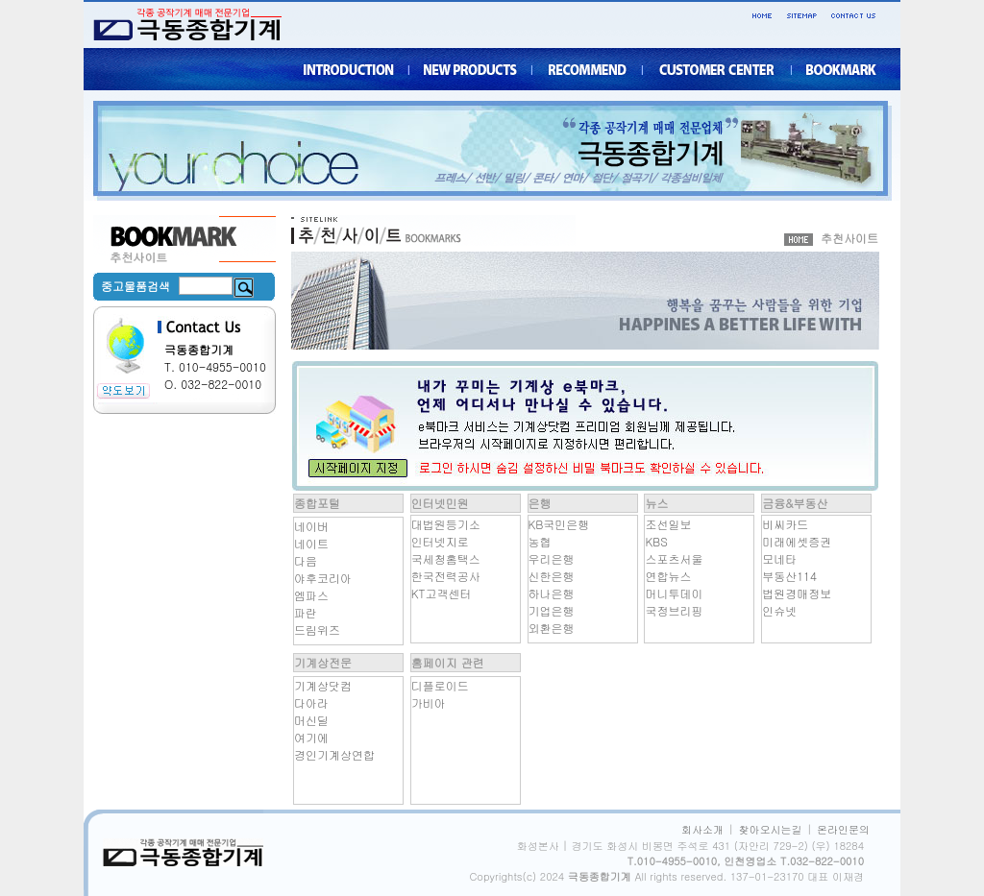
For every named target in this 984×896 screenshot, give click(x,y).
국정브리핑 (673, 610)
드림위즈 (317, 629)
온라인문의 (843, 829)
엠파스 (311, 595)
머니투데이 (673, 593)
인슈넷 (779, 610)
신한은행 (552, 576)
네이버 (311, 526)
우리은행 (552, 558)
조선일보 (668, 524)
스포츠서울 (673, 558)
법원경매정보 (796, 593)
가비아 (428, 702)
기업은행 (552, 610)
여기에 (311, 737)
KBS (656, 541)
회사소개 (702, 829)
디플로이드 (440, 685)
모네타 (779, 558)
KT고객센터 (441, 593)
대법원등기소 (445, 524)
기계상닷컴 (323, 685)
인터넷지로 (440, 541)
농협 (540, 541)
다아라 (311, 702)
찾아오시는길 (770, 829)
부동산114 (789, 576)
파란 (305, 612)
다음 (305, 560)
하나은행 (552, 593)
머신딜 (311, 720)
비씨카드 (785, 524)
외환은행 (552, 627)
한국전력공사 (445, 576)
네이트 (311, 543)
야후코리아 (323, 577)
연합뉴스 (668, 576)
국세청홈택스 (445, 558)
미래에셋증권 (796, 541)
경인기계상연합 (334, 754)
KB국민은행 (559, 524)
